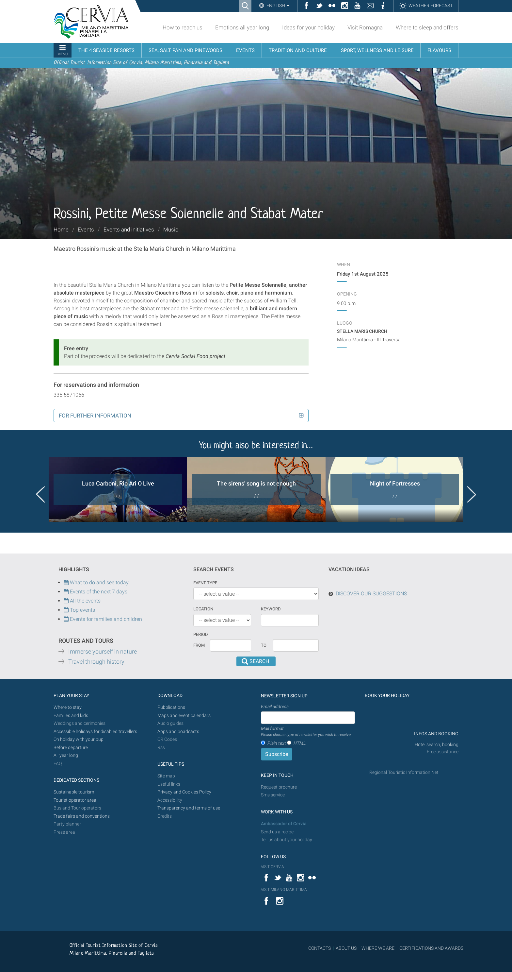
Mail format (306, 732)
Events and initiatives (129, 229)
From (199, 645)
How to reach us (182, 27)
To (263, 645)
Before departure (71, 747)
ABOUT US (346, 948)
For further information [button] (95, 415)
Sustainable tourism (74, 792)
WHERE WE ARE (377, 948)
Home (61, 229)
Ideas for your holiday (308, 27)
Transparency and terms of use (188, 808)
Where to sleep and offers (427, 27)
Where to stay (68, 707)
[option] (118, 489)
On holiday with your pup (79, 739)
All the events (85, 601)
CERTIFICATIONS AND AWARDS (431, 948)
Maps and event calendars (184, 715)
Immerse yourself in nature (102, 651)
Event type (205, 582)
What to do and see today (96, 582)
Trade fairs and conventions (82, 816)
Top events (82, 610)
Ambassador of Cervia (284, 824)
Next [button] (471, 494)
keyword (271, 608)
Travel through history (96, 661)
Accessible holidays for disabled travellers (95, 731)
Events (86, 229)
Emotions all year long (242, 27)
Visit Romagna (365, 27)
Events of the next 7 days (98, 591)
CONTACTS (319, 948)
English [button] (277, 5)
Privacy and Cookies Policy (184, 792)
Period (200, 634)
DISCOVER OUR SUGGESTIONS (371, 593)
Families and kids (71, 715)
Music (170, 229)
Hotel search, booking (436, 744)
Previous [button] (40, 494)
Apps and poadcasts (178, 731)
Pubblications (171, 707)
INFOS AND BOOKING (435, 734)
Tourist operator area (75, 800)
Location (203, 608)
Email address (275, 706)
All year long (66, 755)
